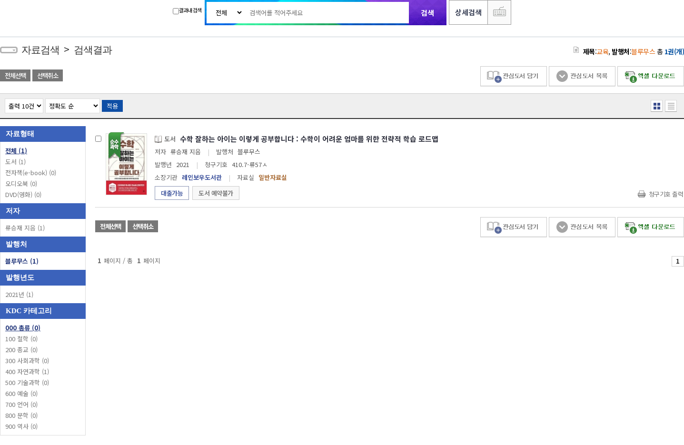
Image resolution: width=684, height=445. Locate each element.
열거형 (657, 106)
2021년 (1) (19, 294)
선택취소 (47, 75)
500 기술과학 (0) (27, 382)
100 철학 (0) (21, 338)
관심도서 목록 (582, 76)
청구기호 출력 (666, 193)
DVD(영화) (23, 194)
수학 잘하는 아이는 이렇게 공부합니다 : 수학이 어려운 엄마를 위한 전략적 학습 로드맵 (309, 139)
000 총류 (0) (22, 327)
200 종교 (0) (21, 349)
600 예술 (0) (21, 393)
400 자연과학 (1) (27, 371)
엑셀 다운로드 (650, 76)
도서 (15, 161)
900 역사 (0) (21, 426)
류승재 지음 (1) (25, 227)
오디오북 (21, 183)
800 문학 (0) (21, 415)
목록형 (671, 106)
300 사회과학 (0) (27, 360)
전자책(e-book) (30, 172)
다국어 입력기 (499, 12)
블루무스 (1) (22, 261)
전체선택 (15, 75)
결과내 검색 (187, 10)
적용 (112, 105)
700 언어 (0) (21, 404)
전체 (16, 150)
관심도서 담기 (513, 76)
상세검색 (468, 12)
